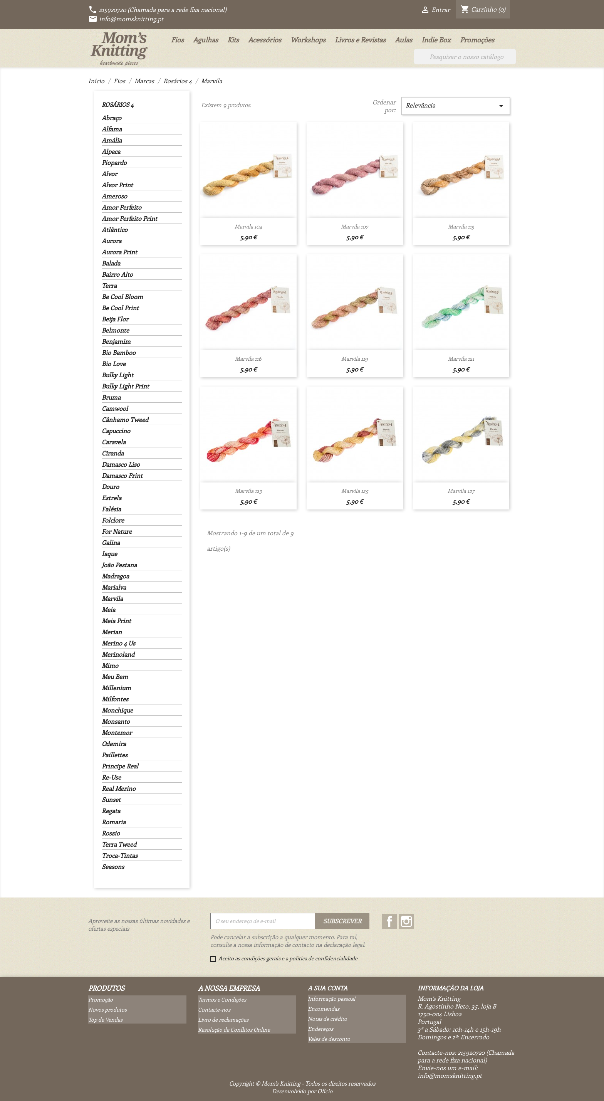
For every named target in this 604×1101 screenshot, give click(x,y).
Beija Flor (115, 319)
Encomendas (323, 1008)
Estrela (111, 498)
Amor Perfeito (121, 207)
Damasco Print (122, 475)
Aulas (403, 39)
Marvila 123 (248, 490)
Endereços (320, 1028)
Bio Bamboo (119, 352)
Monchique (117, 710)
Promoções (477, 39)
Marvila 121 (461, 358)
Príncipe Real (120, 766)
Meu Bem (115, 677)
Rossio (111, 833)
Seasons (113, 867)
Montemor (117, 732)
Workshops (307, 39)
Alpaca (111, 151)
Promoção (100, 999)
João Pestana (119, 565)
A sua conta (327, 988)
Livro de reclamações (223, 1019)
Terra (109, 285)
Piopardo (114, 162)
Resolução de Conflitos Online (234, 1029)
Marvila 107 (354, 226)
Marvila (112, 598)
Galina (111, 542)
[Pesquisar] (465, 56)
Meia (108, 610)
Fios (177, 39)
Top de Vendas (105, 1019)
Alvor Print (117, 185)
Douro (110, 487)
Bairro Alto (117, 274)
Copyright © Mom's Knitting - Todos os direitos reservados (302, 1083)
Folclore (113, 520)
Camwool (115, 408)
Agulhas (205, 39)
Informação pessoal (331, 998)
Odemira (114, 744)
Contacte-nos (214, 1009)
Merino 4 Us (118, 643)
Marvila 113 (461, 226)
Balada (111, 263)
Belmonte (115, 330)
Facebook (389, 921)
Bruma (111, 397)
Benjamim (116, 341)
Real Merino (119, 788)
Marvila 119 (354, 358)
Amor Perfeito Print (129, 218)
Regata (111, 811)
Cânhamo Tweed (125, 420)
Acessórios (264, 39)
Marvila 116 (248, 358)
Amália (112, 140)
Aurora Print (119, 252)
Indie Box (436, 39)
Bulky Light (117, 375)
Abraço (111, 118)
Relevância (456, 106)
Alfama (112, 129)
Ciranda (113, 453)
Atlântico (115, 230)
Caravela (114, 442)
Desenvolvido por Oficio (302, 1091)
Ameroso (114, 196)
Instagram (406, 921)
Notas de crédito (327, 1018)
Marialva (114, 587)
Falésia (111, 509)
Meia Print (116, 621)
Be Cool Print (120, 308)
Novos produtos (107, 1009)
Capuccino (116, 431)
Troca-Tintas (120, 855)
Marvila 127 (461, 490)
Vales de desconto (329, 1038)
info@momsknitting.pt (125, 19)
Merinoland (118, 654)
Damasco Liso (121, 464)
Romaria (114, 822)
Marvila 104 (248, 226)
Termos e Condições (222, 999)
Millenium (116, 688)
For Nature (117, 531)
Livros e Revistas (360, 39)
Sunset (111, 799)
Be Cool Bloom (122, 297)
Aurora (111, 241)
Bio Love (114, 364)
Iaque (109, 554)
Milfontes (115, 699)
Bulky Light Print (125, 386)
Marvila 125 (354, 490)
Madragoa (115, 576)
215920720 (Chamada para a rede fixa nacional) (157, 9)
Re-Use (111, 777)
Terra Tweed (119, 844)
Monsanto (116, 721)
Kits (233, 39)
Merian (112, 632)
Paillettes (115, 755)
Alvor (109, 174)
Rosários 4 (117, 104)
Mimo (110, 665)
